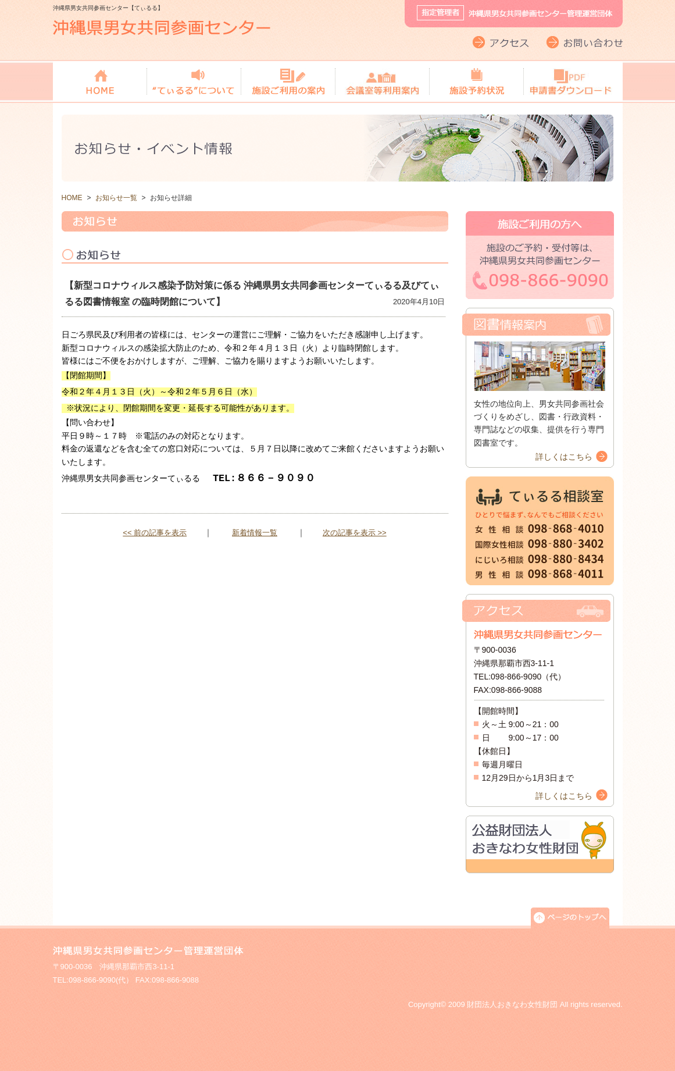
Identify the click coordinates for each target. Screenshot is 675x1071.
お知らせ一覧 (116, 198)
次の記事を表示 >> (355, 532)
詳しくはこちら (563, 456)
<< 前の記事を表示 (155, 532)
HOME (72, 198)
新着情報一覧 (254, 532)
